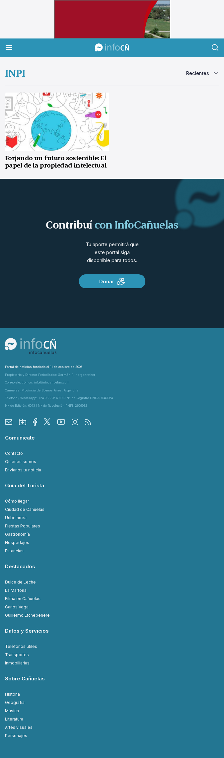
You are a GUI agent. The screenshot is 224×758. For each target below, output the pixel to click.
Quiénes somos (20, 461)
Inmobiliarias (17, 662)
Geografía (15, 702)
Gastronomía (17, 534)
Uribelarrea (16, 517)
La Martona (16, 590)
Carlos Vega (17, 606)
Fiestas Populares (22, 525)
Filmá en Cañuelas (22, 598)
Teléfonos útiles (21, 646)
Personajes (16, 735)
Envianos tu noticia (23, 469)
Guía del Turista (24, 485)
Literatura (14, 719)
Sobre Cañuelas (25, 678)
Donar (112, 281)
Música (12, 710)
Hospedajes (17, 542)
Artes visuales (19, 727)
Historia (12, 694)
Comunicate (20, 438)
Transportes (17, 654)
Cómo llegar (17, 501)
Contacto (14, 453)
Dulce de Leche (20, 582)
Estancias (14, 550)
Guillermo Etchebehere (27, 615)
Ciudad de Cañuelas (24, 509)
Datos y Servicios (27, 631)
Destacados (20, 566)
